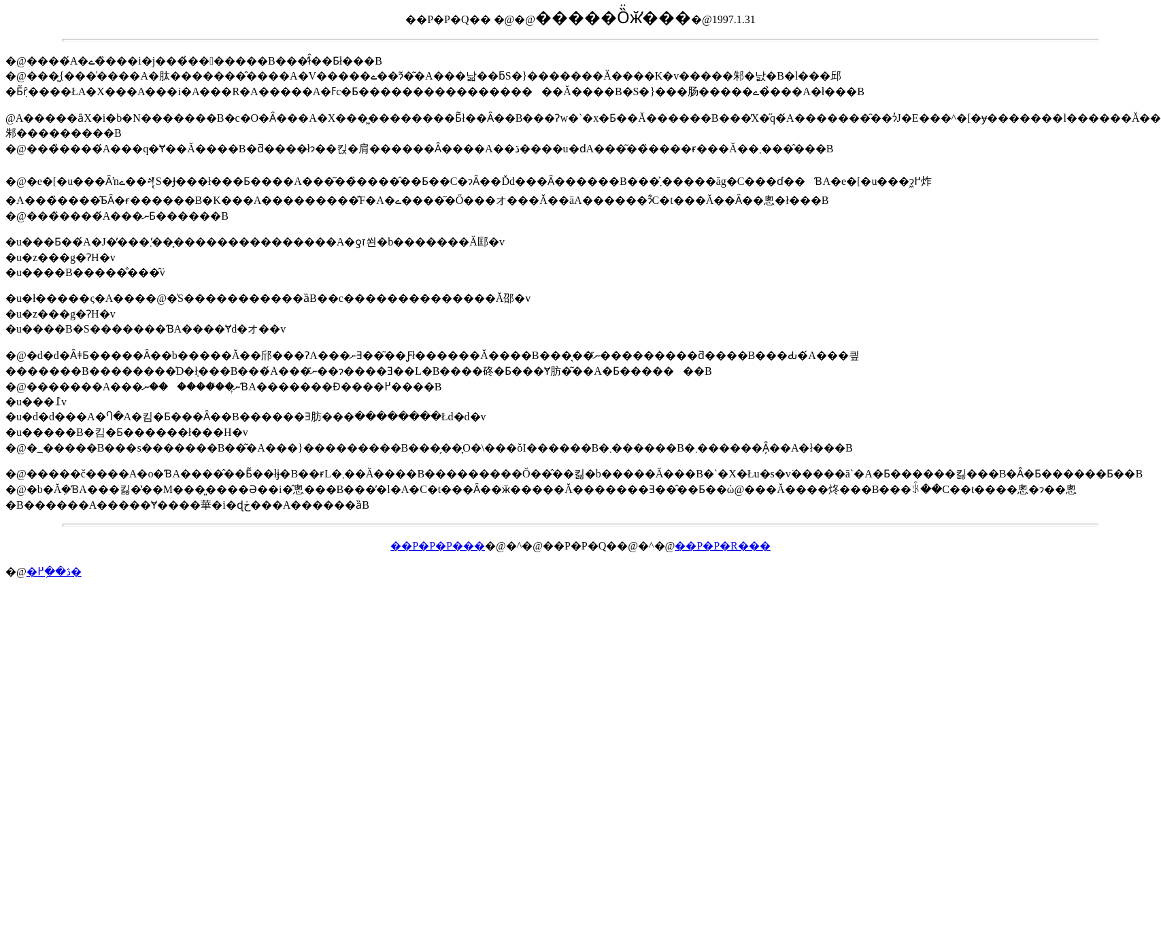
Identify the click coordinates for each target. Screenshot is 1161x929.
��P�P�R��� (722, 546)
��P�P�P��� (437, 546)
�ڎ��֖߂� (54, 571)
